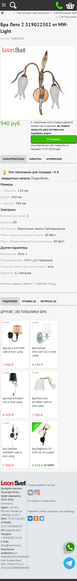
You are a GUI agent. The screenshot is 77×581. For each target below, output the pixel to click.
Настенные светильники (33, 13)
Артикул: (5, 38)
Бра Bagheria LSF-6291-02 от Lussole (43, 450)
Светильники (67, 17)
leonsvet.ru (7, 503)
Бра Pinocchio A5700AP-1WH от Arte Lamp (42, 402)
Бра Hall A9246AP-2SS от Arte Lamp (13, 400)
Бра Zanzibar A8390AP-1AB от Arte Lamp (12, 452)
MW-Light (31, 260)
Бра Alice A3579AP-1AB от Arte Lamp (14, 350)
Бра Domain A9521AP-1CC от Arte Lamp (44, 352)
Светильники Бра (65, 13)
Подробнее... (40, 178)
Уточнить (54, 139)
